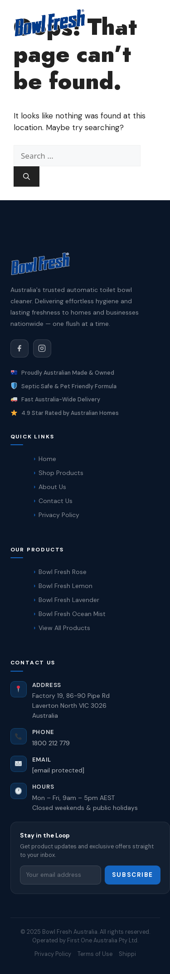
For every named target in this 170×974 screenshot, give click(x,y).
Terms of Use (95, 954)
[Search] (26, 176)
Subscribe (133, 875)
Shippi (127, 954)
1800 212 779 (51, 743)
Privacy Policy (52, 954)
